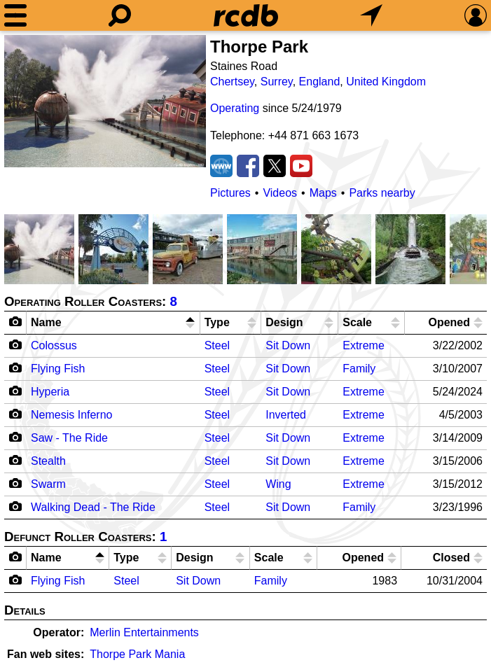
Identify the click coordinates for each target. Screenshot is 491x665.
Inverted (285, 415)
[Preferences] (475, 15)
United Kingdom (386, 82)
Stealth (48, 461)
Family (359, 368)
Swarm (48, 484)
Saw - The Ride (69, 438)
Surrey (277, 82)
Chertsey (232, 82)
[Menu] (15, 15)
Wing (278, 484)
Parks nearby (382, 193)
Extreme (364, 345)
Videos (280, 193)
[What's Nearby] (371, 15)
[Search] (120, 15)
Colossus (54, 345)
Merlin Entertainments (144, 632)
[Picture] (105, 101)
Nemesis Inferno (72, 415)
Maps (323, 193)
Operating (234, 108)
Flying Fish (58, 368)
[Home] (246, 15)
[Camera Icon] (15, 344)
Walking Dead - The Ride (93, 507)
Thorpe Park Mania (137, 654)
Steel (217, 345)
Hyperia (50, 392)
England (319, 82)
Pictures (230, 193)
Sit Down (287, 345)
